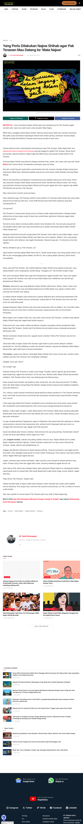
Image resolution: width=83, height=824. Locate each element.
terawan (39, 511)
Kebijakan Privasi (48, 822)
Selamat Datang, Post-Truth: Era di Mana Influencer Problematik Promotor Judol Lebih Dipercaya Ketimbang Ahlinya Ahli (20, 583)
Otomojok (61, 9)
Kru (23, 819)
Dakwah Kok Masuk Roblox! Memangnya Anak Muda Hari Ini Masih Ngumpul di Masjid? (41, 682)
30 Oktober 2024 (8, 588)
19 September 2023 (8, 618)
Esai (6, 9)
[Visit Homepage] (9, 3)
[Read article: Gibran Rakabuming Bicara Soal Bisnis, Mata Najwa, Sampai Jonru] (61, 570)
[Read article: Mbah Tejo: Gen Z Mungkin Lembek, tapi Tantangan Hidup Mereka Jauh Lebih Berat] (7, 752)
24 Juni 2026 (16, 695)
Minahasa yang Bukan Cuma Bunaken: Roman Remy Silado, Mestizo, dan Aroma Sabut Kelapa (44, 733)
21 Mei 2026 (16, 744)
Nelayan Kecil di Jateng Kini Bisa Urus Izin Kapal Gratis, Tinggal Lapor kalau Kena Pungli (42, 708)
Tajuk (24, 9)
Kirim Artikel (68, 3)
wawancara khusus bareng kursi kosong (18, 151)
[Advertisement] (41, 524)
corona (10, 511)
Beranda (5, 40)
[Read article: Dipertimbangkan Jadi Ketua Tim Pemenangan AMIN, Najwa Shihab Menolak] (21, 602)
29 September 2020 (33, 55)
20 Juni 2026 (16, 704)
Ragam (7, 577)
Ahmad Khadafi (30, 506)
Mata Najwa (19, 511)
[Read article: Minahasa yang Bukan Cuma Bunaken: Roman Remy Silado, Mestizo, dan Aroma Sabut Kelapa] (7, 736)
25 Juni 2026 (16, 677)
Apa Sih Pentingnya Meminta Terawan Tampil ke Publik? (36, 499)
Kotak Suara (9, 609)
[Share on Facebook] (67, 118)
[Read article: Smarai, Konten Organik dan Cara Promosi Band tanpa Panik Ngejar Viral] (7, 744)
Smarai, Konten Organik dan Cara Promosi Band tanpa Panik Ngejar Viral (37, 742)
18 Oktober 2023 (48, 586)
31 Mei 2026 (16, 736)
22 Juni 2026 (16, 684)
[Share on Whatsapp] (15, 118)
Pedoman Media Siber (50, 819)
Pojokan (34, 9)
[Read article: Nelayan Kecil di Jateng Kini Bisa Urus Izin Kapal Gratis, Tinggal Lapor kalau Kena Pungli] (7, 710)
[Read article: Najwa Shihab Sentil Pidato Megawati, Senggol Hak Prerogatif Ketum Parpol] (61, 602)
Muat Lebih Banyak (41, 626)
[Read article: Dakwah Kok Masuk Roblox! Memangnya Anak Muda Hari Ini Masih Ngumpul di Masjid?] (7, 684)
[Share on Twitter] (41, 118)
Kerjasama (46, 816)
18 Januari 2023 (48, 618)
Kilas (43, 9)
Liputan (15, 9)
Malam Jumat (75, 9)
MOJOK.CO (7, 125)
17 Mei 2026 (16, 752)
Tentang (24, 816)
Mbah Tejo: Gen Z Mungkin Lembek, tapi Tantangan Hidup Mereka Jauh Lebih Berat (40, 750)
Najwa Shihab (30, 511)
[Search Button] (79, 3)
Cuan (51, 9)
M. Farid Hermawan (17, 55)
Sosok (47, 577)
